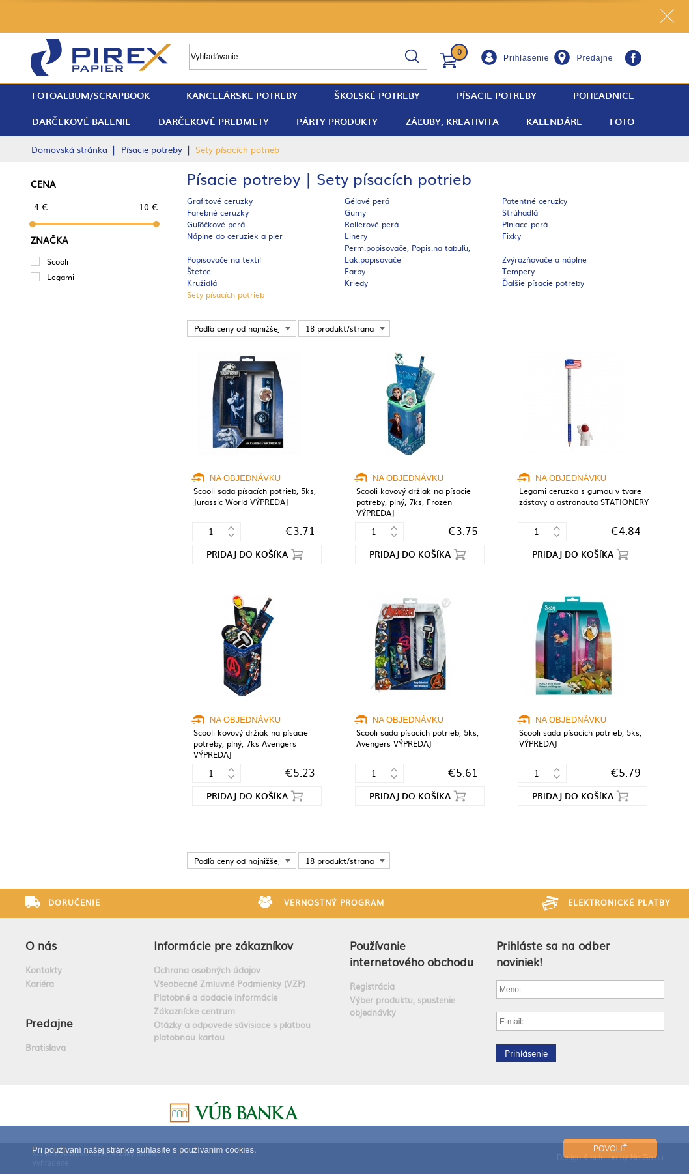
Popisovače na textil (224, 259)
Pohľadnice (603, 95)
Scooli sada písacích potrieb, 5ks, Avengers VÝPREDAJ (417, 737)
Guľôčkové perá (216, 224)
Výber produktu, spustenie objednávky (402, 1006)
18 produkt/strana (339, 328)
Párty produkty (337, 121)
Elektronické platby (619, 902)
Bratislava (45, 1047)
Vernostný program (334, 902)
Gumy (355, 212)
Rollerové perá (371, 224)
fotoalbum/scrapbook (91, 95)
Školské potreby (377, 95)
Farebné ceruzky (218, 212)
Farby (354, 271)
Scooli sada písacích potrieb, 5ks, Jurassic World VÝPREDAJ (254, 496)
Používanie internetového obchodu (411, 953)
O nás (41, 945)
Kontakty (43, 970)
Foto (622, 121)
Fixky (511, 236)
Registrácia (372, 986)
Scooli (57, 261)
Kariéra (39, 983)
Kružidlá (202, 283)
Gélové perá (366, 201)
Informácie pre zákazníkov (223, 945)
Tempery (518, 271)
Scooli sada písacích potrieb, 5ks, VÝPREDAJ (580, 737)
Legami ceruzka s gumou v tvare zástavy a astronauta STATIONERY (584, 496)
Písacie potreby (497, 95)
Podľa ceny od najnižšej (237, 328)
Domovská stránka (69, 149)
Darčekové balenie (81, 121)
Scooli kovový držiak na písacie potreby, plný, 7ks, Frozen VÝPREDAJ (413, 502)
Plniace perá (525, 224)
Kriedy (356, 283)
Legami (60, 277)
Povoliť (610, 1148)
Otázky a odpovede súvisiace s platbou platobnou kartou (232, 1030)
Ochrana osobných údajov (207, 970)
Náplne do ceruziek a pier (235, 236)
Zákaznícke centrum (194, 1011)
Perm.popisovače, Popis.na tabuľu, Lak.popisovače (407, 253)
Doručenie (74, 902)
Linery (355, 236)
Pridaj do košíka (247, 554)
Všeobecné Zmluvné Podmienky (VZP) (229, 983)
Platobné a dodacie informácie (215, 997)
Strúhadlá (520, 212)
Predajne (594, 58)
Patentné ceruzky (534, 201)
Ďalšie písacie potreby (543, 283)
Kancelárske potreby (242, 95)
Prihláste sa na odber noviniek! (553, 953)
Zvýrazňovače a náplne (544, 259)
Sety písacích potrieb (225, 294)
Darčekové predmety (213, 121)
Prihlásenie (526, 58)
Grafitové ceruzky (220, 201)
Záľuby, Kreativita (452, 121)
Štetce (199, 271)
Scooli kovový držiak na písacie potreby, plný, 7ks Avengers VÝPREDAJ (250, 743)
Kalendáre (554, 121)
